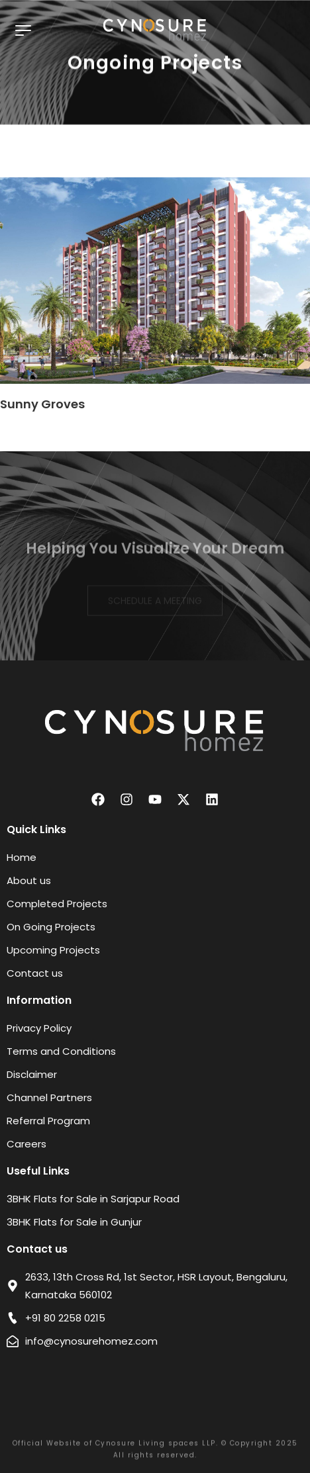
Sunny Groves (42, 404)
